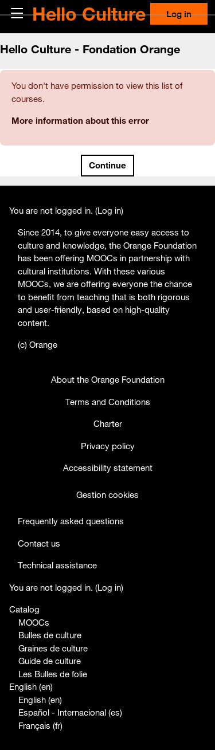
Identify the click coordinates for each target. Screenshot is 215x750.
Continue (107, 165)
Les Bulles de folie (52, 674)
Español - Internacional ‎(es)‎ (70, 712)
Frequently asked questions (71, 521)
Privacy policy (108, 446)
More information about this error (80, 120)
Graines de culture (53, 648)
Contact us (39, 543)
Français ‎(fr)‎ (40, 725)
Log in (178, 14)
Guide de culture (49, 660)
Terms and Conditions (107, 401)
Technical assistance (57, 565)
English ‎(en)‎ (31, 686)
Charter (107, 423)
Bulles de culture (49, 635)
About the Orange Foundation (108, 379)
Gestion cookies (107, 494)
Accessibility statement (108, 467)
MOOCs (33, 622)
